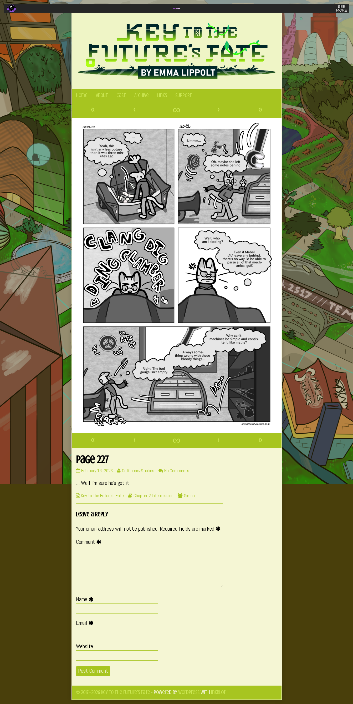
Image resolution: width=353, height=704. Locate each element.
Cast (121, 95)
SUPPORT (183, 95)
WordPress (188, 692)
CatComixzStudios (138, 471)
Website (84, 646)
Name (86, 599)
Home (82, 95)
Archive (141, 95)
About (102, 95)
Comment (90, 542)
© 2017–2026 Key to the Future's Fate (113, 692)
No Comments (176, 471)
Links (162, 95)
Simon (189, 496)
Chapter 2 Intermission (153, 496)
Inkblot (218, 692)
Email (86, 623)
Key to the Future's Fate (102, 496)
